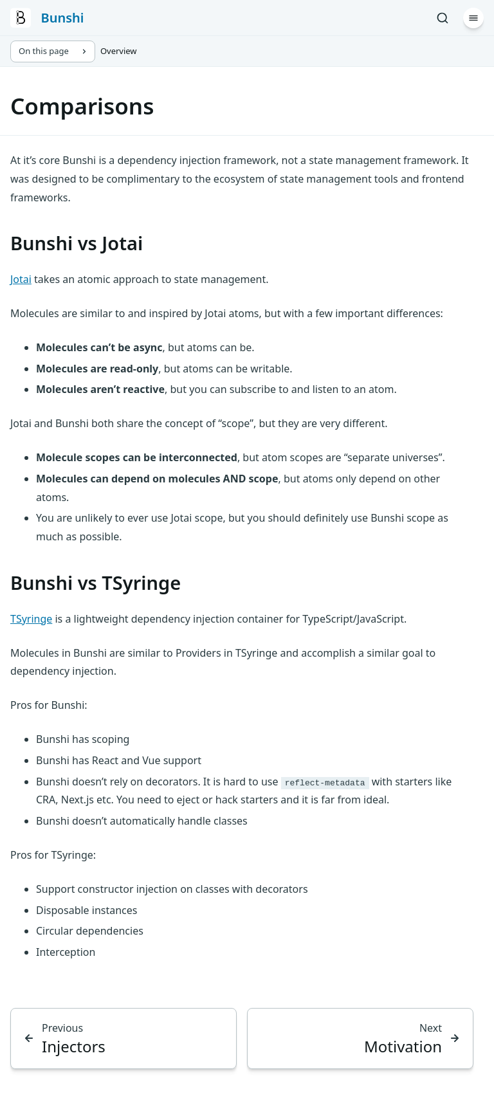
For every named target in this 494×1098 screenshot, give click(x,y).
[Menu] (473, 18)
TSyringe (31, 619)
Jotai (21, 279)
